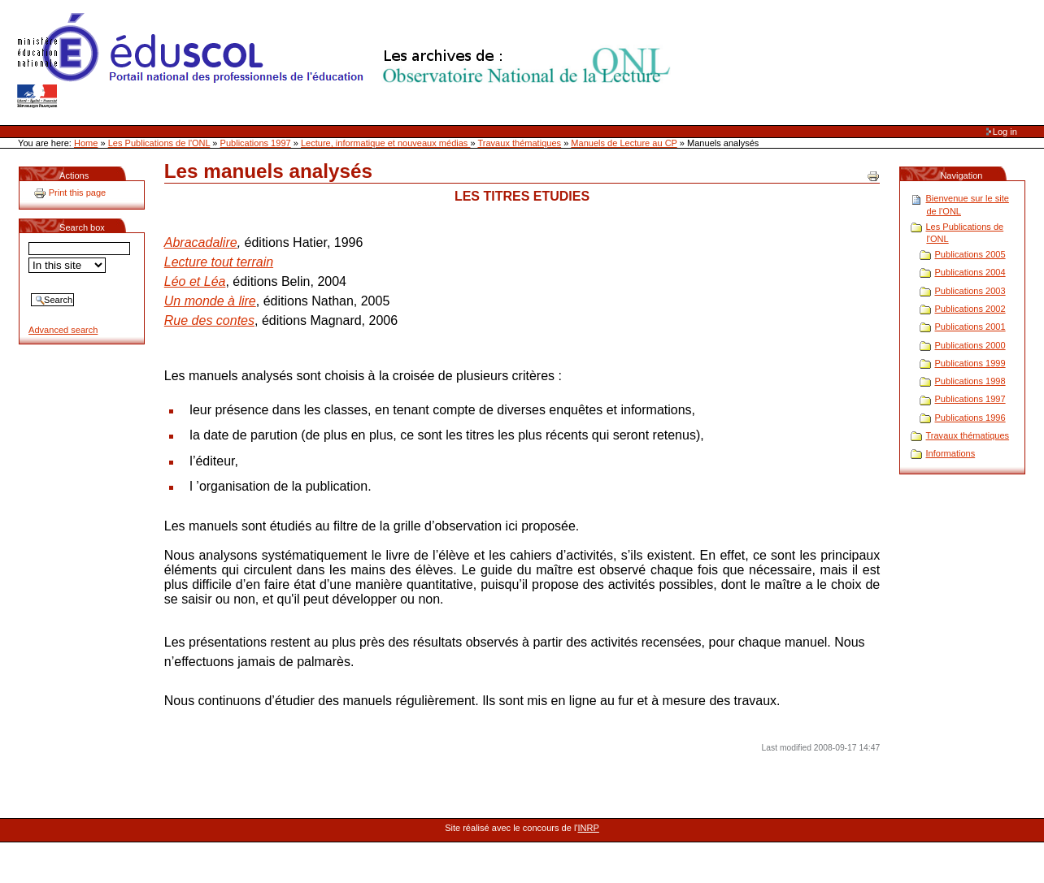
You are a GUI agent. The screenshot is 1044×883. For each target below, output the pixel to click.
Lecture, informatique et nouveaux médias (386, 143)
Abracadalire (200, 242)
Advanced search (63, 330)
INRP (588, 828)
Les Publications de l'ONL (159, 143)
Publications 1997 (255, 143)
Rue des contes (209, 320)
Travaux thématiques (519, 143)
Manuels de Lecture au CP (623, 143)
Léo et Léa (195, 281)
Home (86, 143)
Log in (1005, 131)
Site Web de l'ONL (347, 61)
